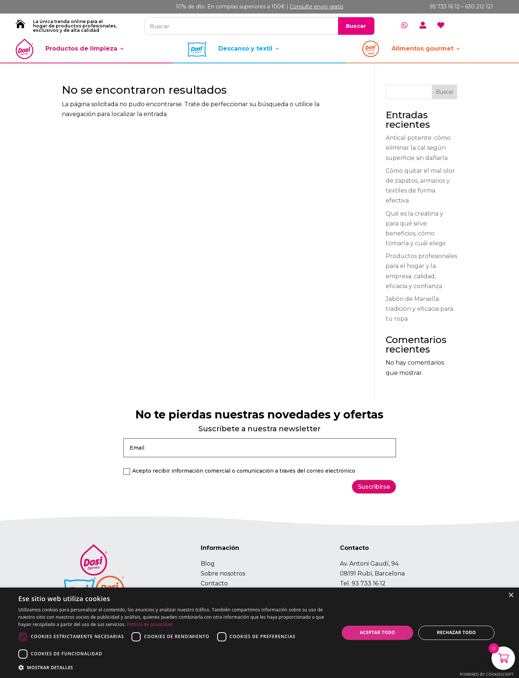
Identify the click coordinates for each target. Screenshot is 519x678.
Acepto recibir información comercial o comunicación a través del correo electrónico (239, 470)
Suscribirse (374, 486)
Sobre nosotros (223, 573)
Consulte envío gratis (316, 6)
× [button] (511, 595)
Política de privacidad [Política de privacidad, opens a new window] (150, 624)
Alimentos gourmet (422, 48)
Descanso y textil (245, 48)
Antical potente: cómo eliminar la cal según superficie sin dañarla (418, 147)
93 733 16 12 (369, 583)
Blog (208, 563)
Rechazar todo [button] (456, 632)
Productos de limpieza (81, 48)
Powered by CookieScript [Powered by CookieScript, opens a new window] (487, 674)
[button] (174, 668)
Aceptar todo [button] (377, 632)
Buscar (444, 92)
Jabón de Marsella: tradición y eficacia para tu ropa (419, 308)
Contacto (214, 583)
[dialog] (259, 633)
